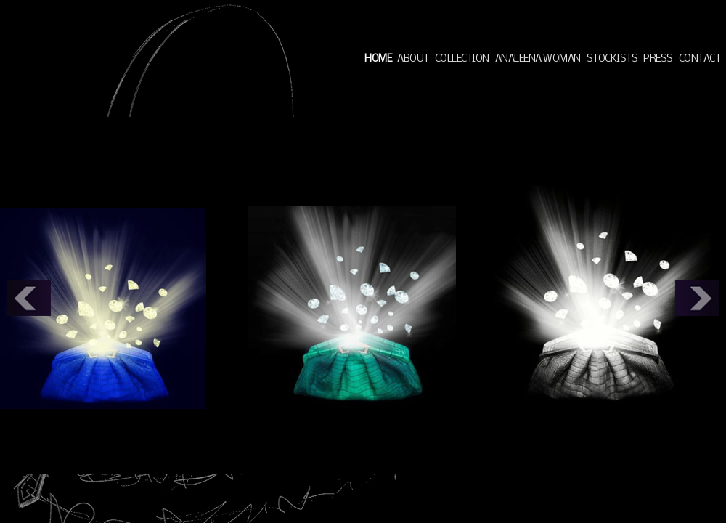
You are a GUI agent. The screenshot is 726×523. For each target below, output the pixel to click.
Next (697, 298)
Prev (29, 298)
